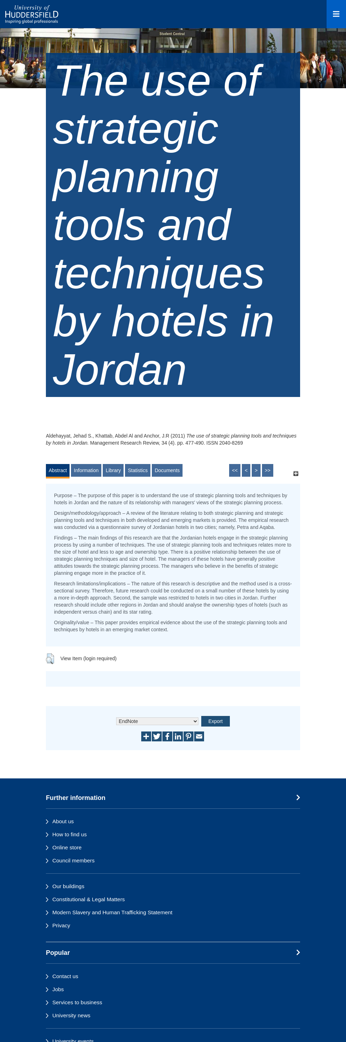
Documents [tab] (167, 470)
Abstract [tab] (58, 470)
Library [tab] (113, 470)
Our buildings (68, 886)
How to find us (69, 834)
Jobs (58, 989)
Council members (73, 860)
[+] (295, 473)
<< (235, 470)
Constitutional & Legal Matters (88, 899)
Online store (67, 847)
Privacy (61, 925)
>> (267, 470)
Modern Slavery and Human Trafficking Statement (112, 912)
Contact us (65, 976)
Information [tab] (86, 470)
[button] (50, 658)
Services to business (77, 1002)
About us (63, 821)
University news (71, 1015)
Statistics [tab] (138, 470)
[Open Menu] (336, 14)
